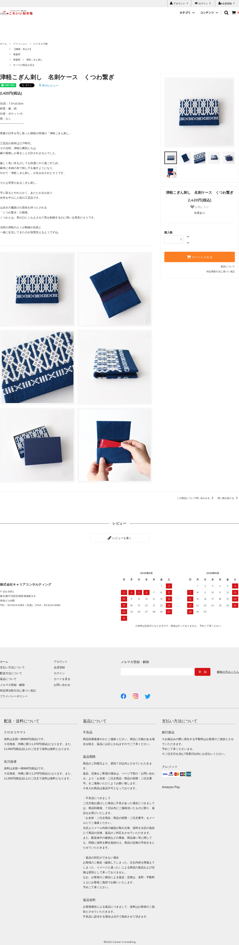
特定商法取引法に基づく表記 (18, 690)
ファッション (20, 43)
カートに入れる (200, 257)
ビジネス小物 (40, 43)
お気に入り (199, 207)
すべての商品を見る (23, 65)
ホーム (3, 43)
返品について (228, 266)
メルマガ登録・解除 (12, 684)
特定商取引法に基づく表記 (220, 271)
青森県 (16, 54)
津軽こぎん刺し (34, 59)
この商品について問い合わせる (196, 498)
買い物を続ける (228, 498)
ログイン (203, 3)
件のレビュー (49, 85)
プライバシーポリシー (14, 696)
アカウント (179, 3)
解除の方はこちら (228, 671)
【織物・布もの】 (22, 49)
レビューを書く (119, 538)
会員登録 (227, 3)
